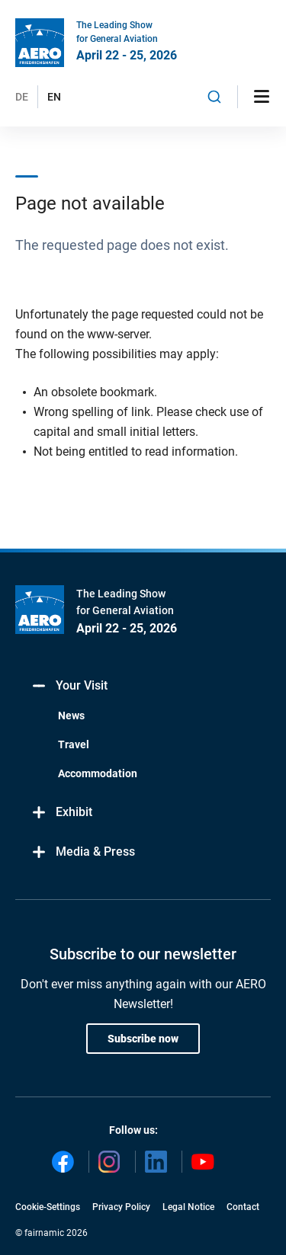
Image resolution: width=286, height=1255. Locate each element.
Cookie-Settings (47, 1207)
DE (21, 97)
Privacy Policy (121, 1207)
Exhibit (61, 813)
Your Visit (69, 686)
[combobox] (214, 96)
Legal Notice (188, 1207)
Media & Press (83, 852)
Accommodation (97, 773)
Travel (73, 744)
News (71, 715)
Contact (243, 1207)
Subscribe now (143, 1038)
